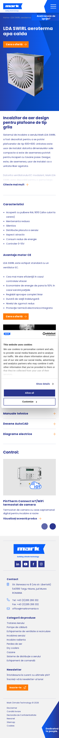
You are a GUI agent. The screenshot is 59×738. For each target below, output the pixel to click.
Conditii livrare (14, 711)
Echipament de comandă (21, 660)
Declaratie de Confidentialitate (21, 715)
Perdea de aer (14, 643)
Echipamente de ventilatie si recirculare (29, 631)
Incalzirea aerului (16, 635)
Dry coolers (13, 648)
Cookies (10, 725)
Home (6, 17)
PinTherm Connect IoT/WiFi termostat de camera (23, 503)
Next (53, 526)
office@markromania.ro (25, 608)
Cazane (11, 652)
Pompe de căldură (17, 627)
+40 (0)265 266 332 (27, 600)
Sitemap (11, 722)
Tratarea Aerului (15, 623)
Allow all (29, 393)
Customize (29, 402)
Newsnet (11, 718)
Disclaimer (12, 708)
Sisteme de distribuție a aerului (24, 656)
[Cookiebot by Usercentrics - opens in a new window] (42, 334)
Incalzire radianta (16, 639)
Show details (43, 384)
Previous (44, 526)
